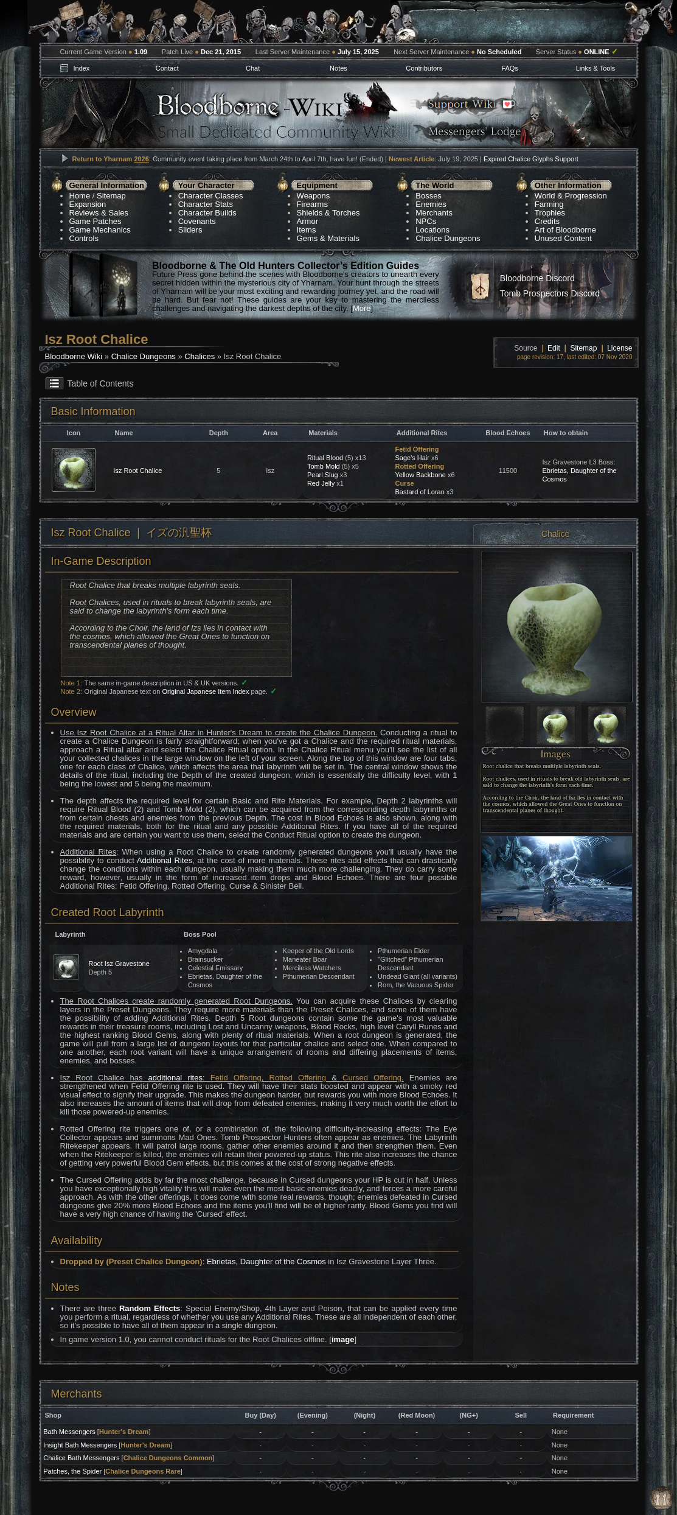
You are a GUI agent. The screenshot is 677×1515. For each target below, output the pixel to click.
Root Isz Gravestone (119, 963)
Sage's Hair (412, 457)
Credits (547, 221)
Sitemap (111, 195)
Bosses (428, 195)
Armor (307, 221)
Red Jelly (321, 483)
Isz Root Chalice (137, 470)
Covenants (197, 221)
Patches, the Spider (72, 1471)
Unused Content (563, 238)
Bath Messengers (69, 1431)
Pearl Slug (322, 474)
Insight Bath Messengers (80, 1445)
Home (80, 195)
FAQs (509, 68)
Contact (167, 68)
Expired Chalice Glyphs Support (531, 159)
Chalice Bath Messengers (81, 1457)
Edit (553, 348)
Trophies (550, 212)
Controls (84, 238)
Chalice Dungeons (447, 238)
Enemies (430, 204)
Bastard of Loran (419, 491)
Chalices (199, 356)
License (619, 348)
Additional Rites (164, 860)
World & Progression (571, 195)
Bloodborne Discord (537, 278)
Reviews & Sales (99, 212)
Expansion (87, 204)
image (343, 1339)
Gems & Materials (328, 238)
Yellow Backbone (420, 474)
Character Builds (207, 212)
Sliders (190, 229)
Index (81, 68)
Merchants (434, 212)
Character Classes (210, 195)
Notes (338, 68)
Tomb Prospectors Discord (550, 293)
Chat (253, 68)
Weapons (313, 195)
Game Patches (95, 221)
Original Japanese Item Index (205, 691)
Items (306, 229)
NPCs (425, 221)
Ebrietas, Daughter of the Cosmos (266, 1261)
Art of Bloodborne (565, 229)
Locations (432, 229)
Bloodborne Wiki (74, 356)
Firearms (312, 204)
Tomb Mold (323, 466)
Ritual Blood (325, 457)
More (362, 308)
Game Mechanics (100, 229)
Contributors (424, 68)
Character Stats (205, 204)
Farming (549, 204)
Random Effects (149, 1308)
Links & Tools (596, 68)
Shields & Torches (328, 212)
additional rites (175, 1077)
